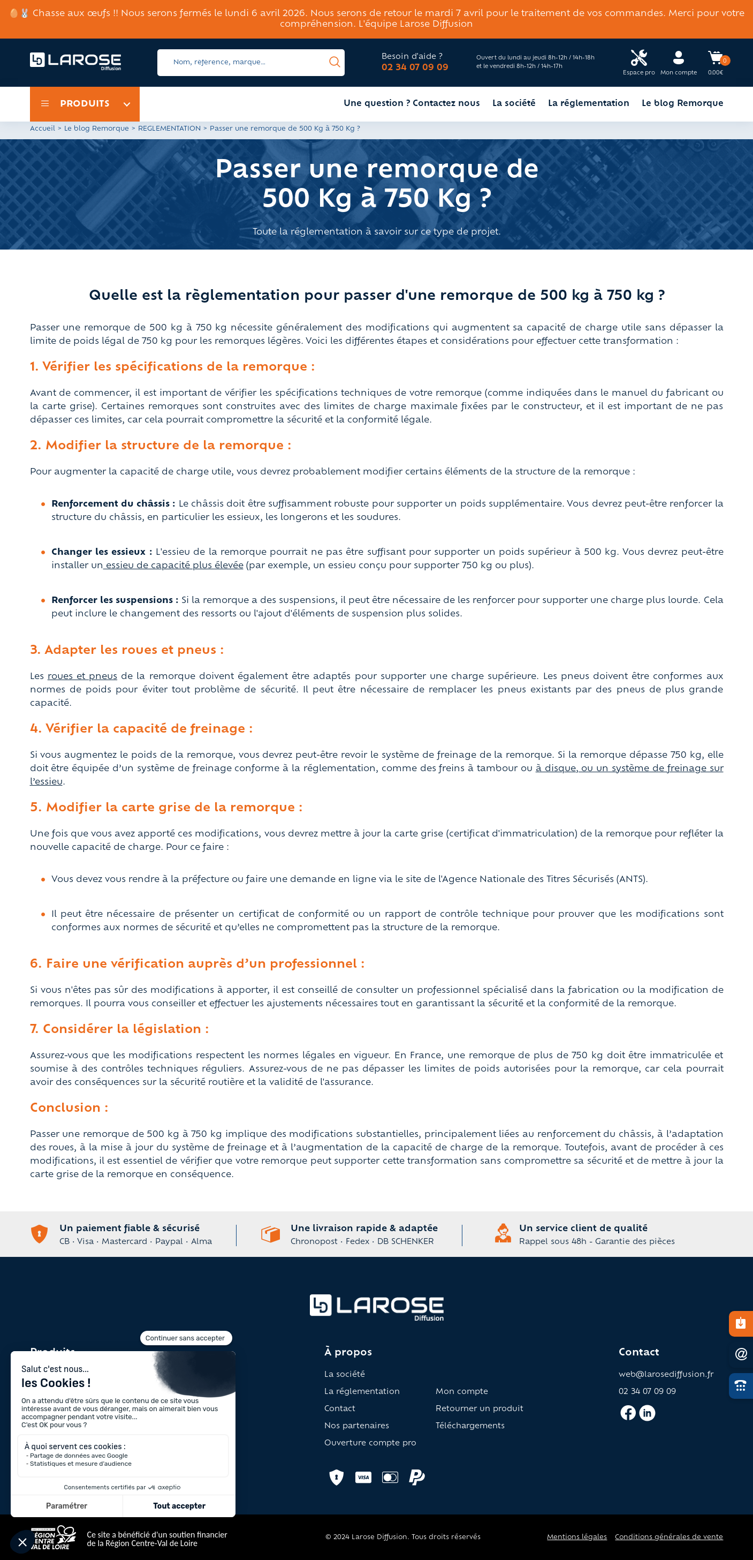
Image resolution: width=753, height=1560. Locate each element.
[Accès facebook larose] (628, 1417)
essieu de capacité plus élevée (173, 566)
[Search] (251, 62)
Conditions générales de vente (669, 1537)
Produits (75, 104)
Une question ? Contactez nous (412, 104)
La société (514, 104)
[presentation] (335, 62)
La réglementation (588, 104)
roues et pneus (82, 677)
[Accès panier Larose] (716, 61)
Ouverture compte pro (370, 1444)
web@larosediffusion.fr (666, 1375)
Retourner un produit (479, 1409)
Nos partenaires (356, 1426)
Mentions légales (577, 1537)
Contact (339, 1409)
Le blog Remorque (683, 104)
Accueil (42, 129)
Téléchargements (470, 1426)
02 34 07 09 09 (415, 68)
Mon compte (462, 1392)
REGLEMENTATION (169, 129)
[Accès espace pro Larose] (639, 63)
